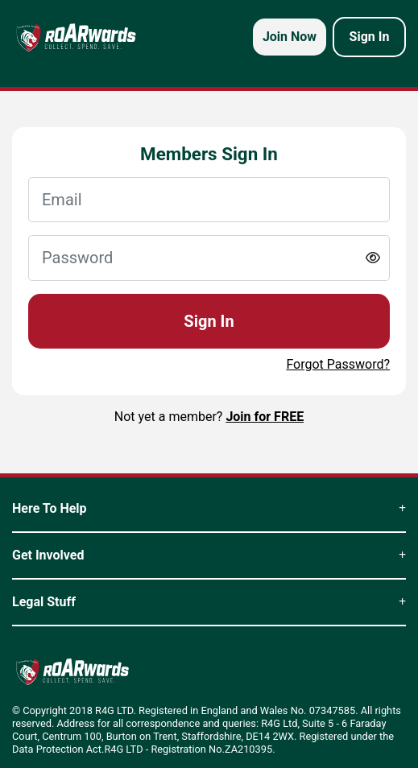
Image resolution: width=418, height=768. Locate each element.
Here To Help (209, 508)
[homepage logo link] (76, 37)
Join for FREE (265, 416)
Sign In (209, 321)
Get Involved (209, 555)
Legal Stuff (209, 601)
